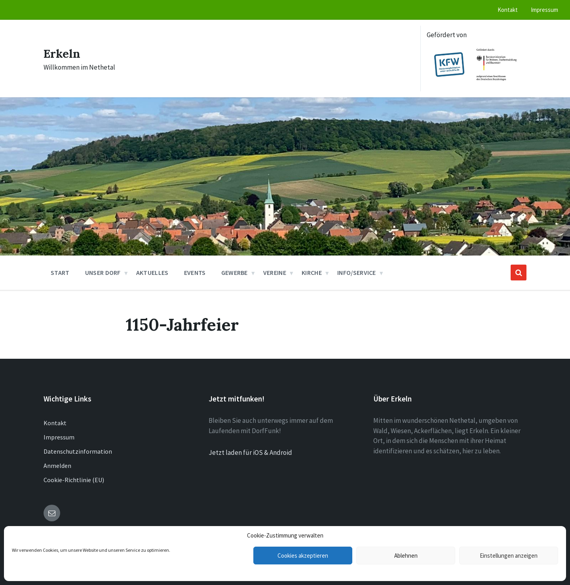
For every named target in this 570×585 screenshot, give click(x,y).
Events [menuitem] (195, 272)
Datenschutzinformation (78, 451)
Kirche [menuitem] (312, 272)
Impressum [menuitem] (544, 9)
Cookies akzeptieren (302, 555)
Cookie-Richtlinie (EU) (74, 480)
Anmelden (57, 466)
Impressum (59, 437)
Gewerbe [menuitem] (234, 272)
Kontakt (55, 423)
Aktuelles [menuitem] (152, 272)
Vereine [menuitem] (274, 272)
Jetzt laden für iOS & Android (250, 452)
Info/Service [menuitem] (356, 272)
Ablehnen (406, 555)
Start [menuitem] (60, 272)
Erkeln (62, 53)
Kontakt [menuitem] (508, 9)
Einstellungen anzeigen (509, 555)
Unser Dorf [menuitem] (103, 272)
